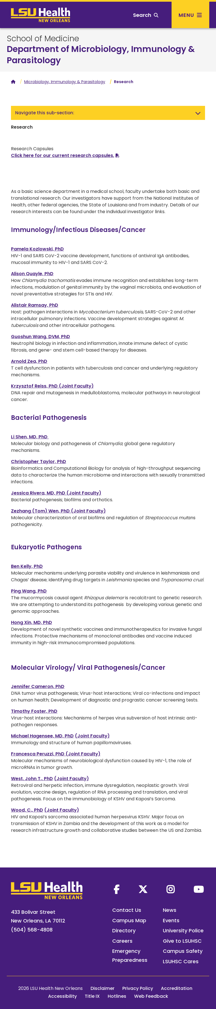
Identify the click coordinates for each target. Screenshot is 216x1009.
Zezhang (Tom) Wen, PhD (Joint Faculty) (58, 511)
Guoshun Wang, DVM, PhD (40, 336)
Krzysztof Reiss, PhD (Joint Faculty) (52, 386)
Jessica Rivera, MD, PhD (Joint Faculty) (56, 493)
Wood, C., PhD (27, 810)
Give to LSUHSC (182, 940)
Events (171, 920)
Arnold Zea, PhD (29, 361)
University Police (183, 930)
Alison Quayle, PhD (32, 273)
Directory (124, 930)
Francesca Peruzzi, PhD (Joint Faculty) (55, 754)
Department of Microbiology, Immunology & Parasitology (101, 54)
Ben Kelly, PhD (27, 566)
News (169, 910)
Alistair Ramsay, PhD (34, 305)
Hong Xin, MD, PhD (31, 622)
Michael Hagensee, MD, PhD (42, 736)
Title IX (92, 996)
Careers (122, 940)
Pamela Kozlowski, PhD (37, 249)
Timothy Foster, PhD (34, 711)
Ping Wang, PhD (29, 591)
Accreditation (176, 988)
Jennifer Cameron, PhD (37, 686)
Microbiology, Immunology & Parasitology (64, 82)
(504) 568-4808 (32, 929)
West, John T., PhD (32, 778)
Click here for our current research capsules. (62, 155)
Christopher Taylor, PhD (38, 461)
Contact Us (126, 910)
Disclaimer (102, 988)
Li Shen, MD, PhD (30, 437)
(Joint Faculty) (92, 736)
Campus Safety (182, 951)
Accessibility (62, 996)
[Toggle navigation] (198, 113)
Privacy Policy (137, 988)
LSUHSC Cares (181, 961)
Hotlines (117, 996)
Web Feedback (151, 996)
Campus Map (129, 920)
